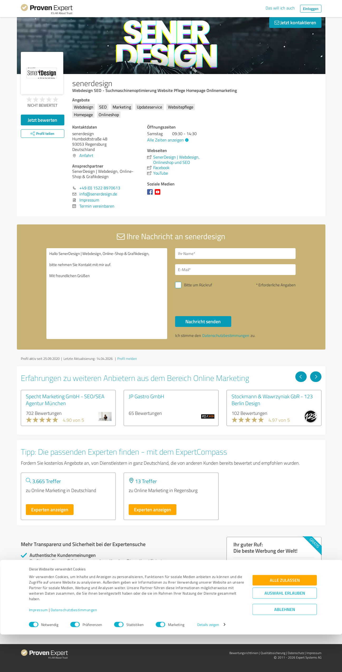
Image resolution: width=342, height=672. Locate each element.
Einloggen (311, 8)
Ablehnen (284, 647)
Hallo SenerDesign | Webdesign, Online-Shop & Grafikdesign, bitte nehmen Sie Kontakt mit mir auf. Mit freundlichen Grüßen (106, 293)
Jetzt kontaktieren (295, 22)
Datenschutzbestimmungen (74, 647)
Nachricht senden (203, 321)
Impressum (38, 647)
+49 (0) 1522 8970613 (99, 188)
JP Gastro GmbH (146, 396)
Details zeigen (208, 662)
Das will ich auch (280, 8)
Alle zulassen (285, 618)
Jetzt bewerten (42, 119)
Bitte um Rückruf (198, 285)
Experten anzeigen (49, 509)
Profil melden (127, 358)
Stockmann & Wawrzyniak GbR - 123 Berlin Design (272, 400)
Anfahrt (86, 155)
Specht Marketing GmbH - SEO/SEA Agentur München (65, 400)
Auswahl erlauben (284, 630)
